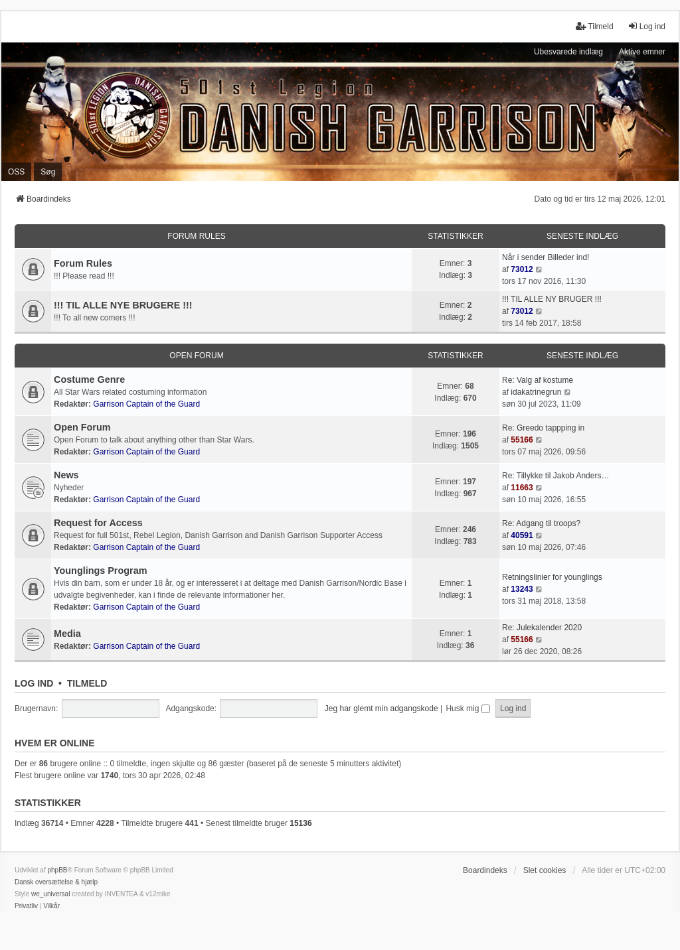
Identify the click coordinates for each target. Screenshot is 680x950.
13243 (522, 589)
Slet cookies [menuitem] (544, 870)
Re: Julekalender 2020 (542, 627)
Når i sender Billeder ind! (545, 257)
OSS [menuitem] (16, 171)
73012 (522, 269)
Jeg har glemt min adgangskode (381, 708)
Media (67, 633)
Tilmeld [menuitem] (594, 26)
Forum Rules (196, 236)
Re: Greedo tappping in (543, 428)
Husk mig (467, 708)
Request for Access (98, 522)
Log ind (34, 683)
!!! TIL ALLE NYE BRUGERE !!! (123, 305)
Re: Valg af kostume (537, 380)
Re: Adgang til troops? (541, 523)
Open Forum (196, 355)
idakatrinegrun (536, 392)
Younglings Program (100, 570)
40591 (522, 535)
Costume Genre (89, 379)
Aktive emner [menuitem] (642, 51)
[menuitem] (26, 906)
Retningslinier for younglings (552, 577)
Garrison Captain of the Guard (146, 404)
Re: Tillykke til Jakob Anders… (555, 475)
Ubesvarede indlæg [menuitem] (568, 51)
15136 (300, 823)
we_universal (50, 894)
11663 (522, 487)
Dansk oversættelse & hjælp (56, 882)
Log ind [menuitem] (646, 26)
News (66, 475)
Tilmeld (87, 683)
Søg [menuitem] (48, 171)
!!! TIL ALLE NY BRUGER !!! (552, 299)
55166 (522, 439)
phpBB (57, 870)
